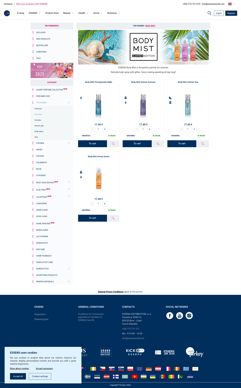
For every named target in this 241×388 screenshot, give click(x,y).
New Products (43, 39)
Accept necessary (44, 368)
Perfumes (38, 109)
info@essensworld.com (213, 4)
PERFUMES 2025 (43, 96)
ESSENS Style (42, 269)
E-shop (20, 13)
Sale (38, 58)
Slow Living (41, 216)
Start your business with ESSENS (31, 4)
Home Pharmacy (44, 256)
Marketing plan (41, 319)
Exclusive (41, 32)
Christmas (41, 52)
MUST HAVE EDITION (47, 183)
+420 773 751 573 (191, 4)
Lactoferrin (42, 236)
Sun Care (40, 249)
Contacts (8, 4)
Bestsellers (42, 45)
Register (231, 13)
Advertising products (46, 275)
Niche (38, 169)
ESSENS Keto (42, 243)
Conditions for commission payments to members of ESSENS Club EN (91, 317)
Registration (40, 314)
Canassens (41, 203)
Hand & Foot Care (44, 262)
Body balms (39, 131)
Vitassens (41, 175)
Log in (219, 13)
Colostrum (43, 197)
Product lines (52, 13)
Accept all (18, 376)
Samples (38, 120)
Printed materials (45, 282)
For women (41, 103)
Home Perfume (45, 224)
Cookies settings (40, 376)
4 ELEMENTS (41, 162)
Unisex (39, 150)
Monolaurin (42, 230)
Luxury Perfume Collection (51, 90)
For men (40, 143)
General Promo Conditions (110, 292)
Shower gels (39, 126)
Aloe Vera (43, 190)
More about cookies (19, 368)
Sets (36, 137)
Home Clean (42, 210)
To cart (92, 143)
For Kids (40, 156)
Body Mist (38, 114)
